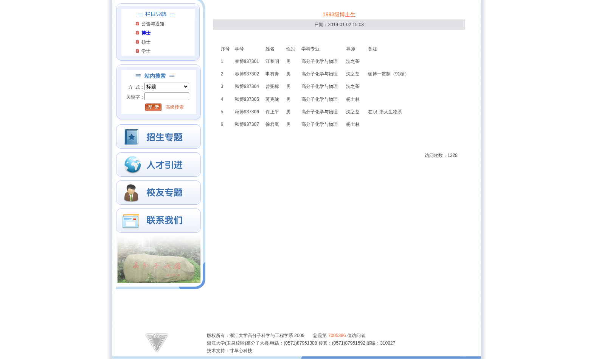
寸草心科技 (241, 350)
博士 (146, 33)
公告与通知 (152, 24)
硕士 (146, 42)
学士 (146, 51)
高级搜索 (175, 107)
